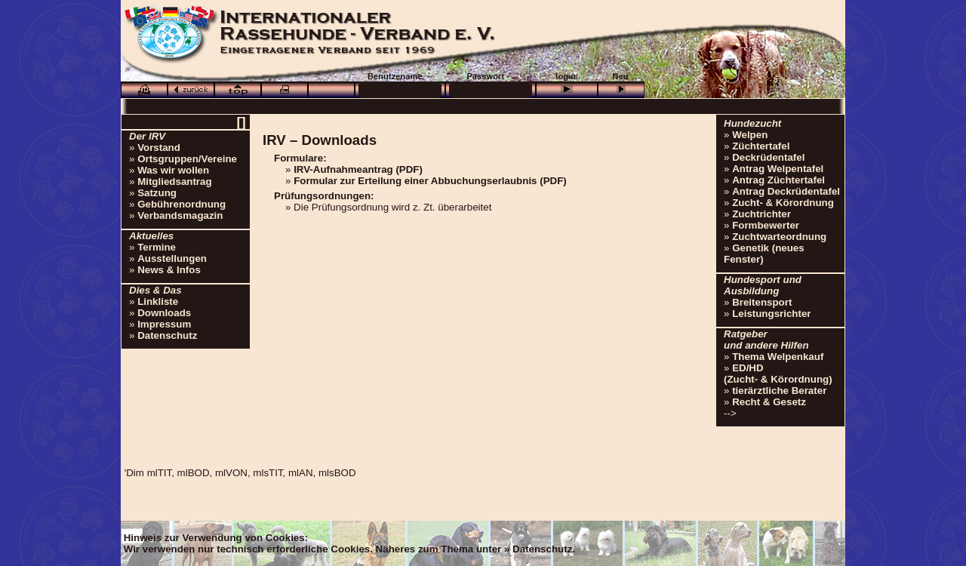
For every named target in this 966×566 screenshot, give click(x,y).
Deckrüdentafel (768, 157)
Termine (156, 247)
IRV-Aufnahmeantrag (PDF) (358, 169)
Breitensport (762, 302)
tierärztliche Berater (779, 390)
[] (240, 122)
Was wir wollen (173, 170)
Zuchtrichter (761, 214)
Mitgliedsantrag (174, 181)
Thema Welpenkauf (777, 356)
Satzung (157, 192)
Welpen (750, 134)
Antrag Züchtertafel (778, 180)
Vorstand (158, 147)
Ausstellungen (172, 258)
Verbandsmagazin (180, 215)
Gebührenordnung (181, 204)
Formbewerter (765, 225)
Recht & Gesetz (769, 402)
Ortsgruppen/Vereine (187, 159)
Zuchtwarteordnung (779, 236)
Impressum (164, 324)
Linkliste (157, 301)
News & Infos (169, 269)
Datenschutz (167, 335)
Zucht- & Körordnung (783, 202)
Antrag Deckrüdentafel (786, 191)
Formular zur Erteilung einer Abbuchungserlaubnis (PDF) (430, 180)
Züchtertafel (760, 146)
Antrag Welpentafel (777, 168)
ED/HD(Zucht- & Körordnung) (778, 373)
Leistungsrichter (771, 313)
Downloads (164, 312)
